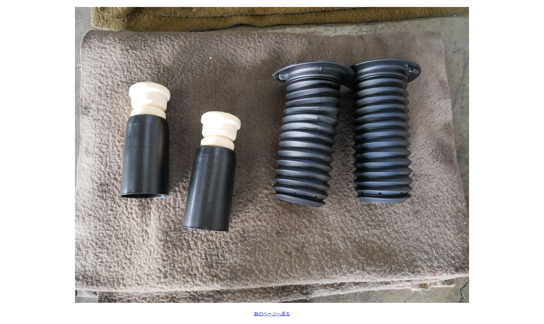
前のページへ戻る (272, 313)
